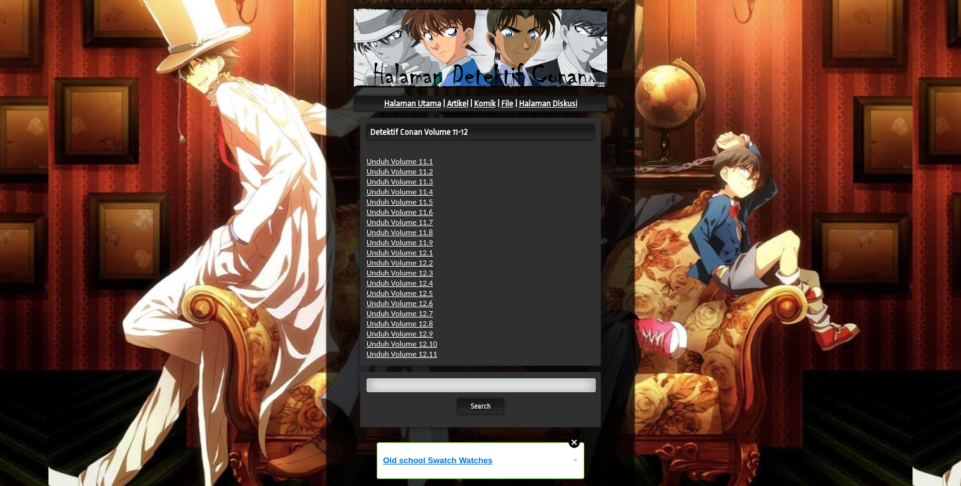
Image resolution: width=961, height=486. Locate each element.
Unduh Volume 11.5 (400, 202)
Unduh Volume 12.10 (402, 344)
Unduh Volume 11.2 (400, 171)
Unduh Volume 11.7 (400, 222)
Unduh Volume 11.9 (400, 242)
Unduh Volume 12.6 (400, 303)
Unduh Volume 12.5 (400, 293)
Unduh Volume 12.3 (400, 273)
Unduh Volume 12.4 (400, 283)
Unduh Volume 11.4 (400, 191)
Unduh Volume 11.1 (400, 161)
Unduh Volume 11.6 (400, 212)
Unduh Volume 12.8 (400, 323)
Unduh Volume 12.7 (400, 313)
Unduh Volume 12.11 (402, 354)
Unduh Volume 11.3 (400, 181)
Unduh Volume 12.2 (400, 262)
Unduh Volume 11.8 (400, 232)
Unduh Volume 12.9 (400, 333)
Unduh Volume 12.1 (400, 252)
